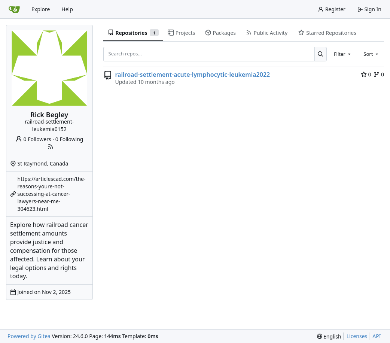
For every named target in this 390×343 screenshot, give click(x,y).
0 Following (69, 139)
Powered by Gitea (29, 336)
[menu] (329, 336)
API (376, 336)
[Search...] (320, 54)
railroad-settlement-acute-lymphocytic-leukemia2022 (192, 74)
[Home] (14, 9)
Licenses (357, 336)
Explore (40, 9)
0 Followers (33, 139)
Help (67, 9)
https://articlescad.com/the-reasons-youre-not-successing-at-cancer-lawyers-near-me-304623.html (52, 193)
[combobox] (342, 54)
